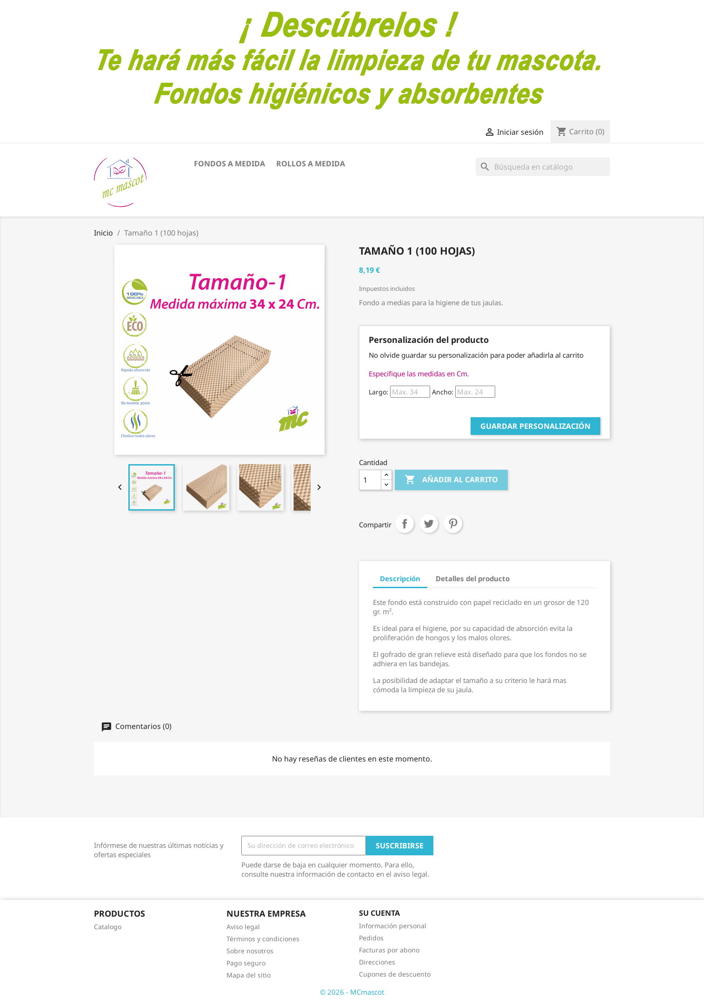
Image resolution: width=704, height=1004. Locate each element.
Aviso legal (243, 926)
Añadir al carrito (451, 480)
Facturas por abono (389, 949)
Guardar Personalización (535, 426)
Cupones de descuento (395, 974)
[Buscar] (543, 166)
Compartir (404, 523)
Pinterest (453, 523)
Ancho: (442, 391)
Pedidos (371, 937)
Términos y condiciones (262, 938)
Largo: (378, 391)
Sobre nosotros (249, 950)
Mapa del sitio (248, 975)
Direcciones (377, 962)
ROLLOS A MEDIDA (310, 163)
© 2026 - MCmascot (352, 992)
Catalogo (107, 926)
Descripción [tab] (400, 578)
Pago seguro (246, 962)
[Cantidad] (370, 480)
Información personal (392, 925)
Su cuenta (379, 913)
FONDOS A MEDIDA (229, 163)
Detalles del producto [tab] (473, 578)
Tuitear (428, 523)
